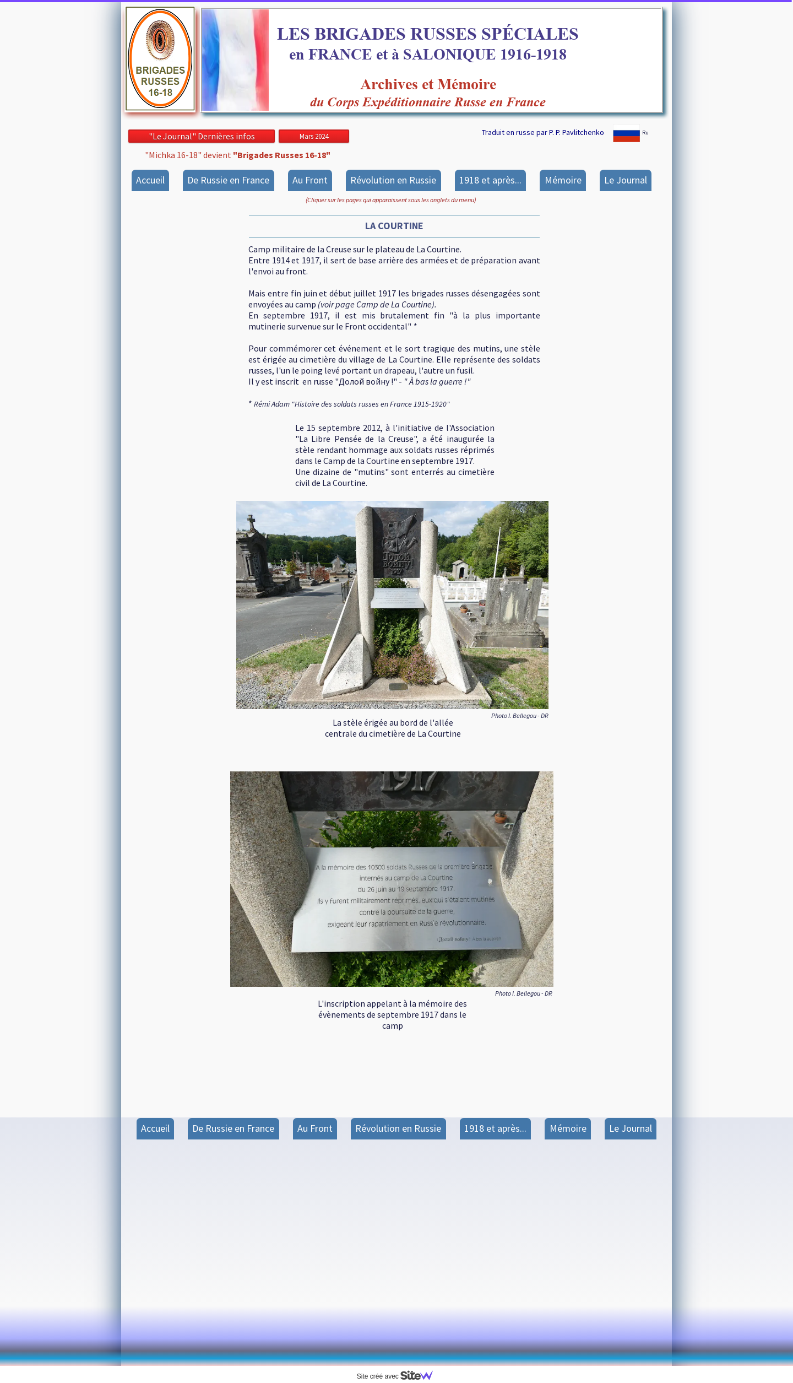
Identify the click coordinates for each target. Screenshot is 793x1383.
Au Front (310, 180)
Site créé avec (399, 1376)
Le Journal (625, 180)
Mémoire (563, 180)
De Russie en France (228, 180)
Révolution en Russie (393, 180)
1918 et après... (490, 180)
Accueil (150, 180)
